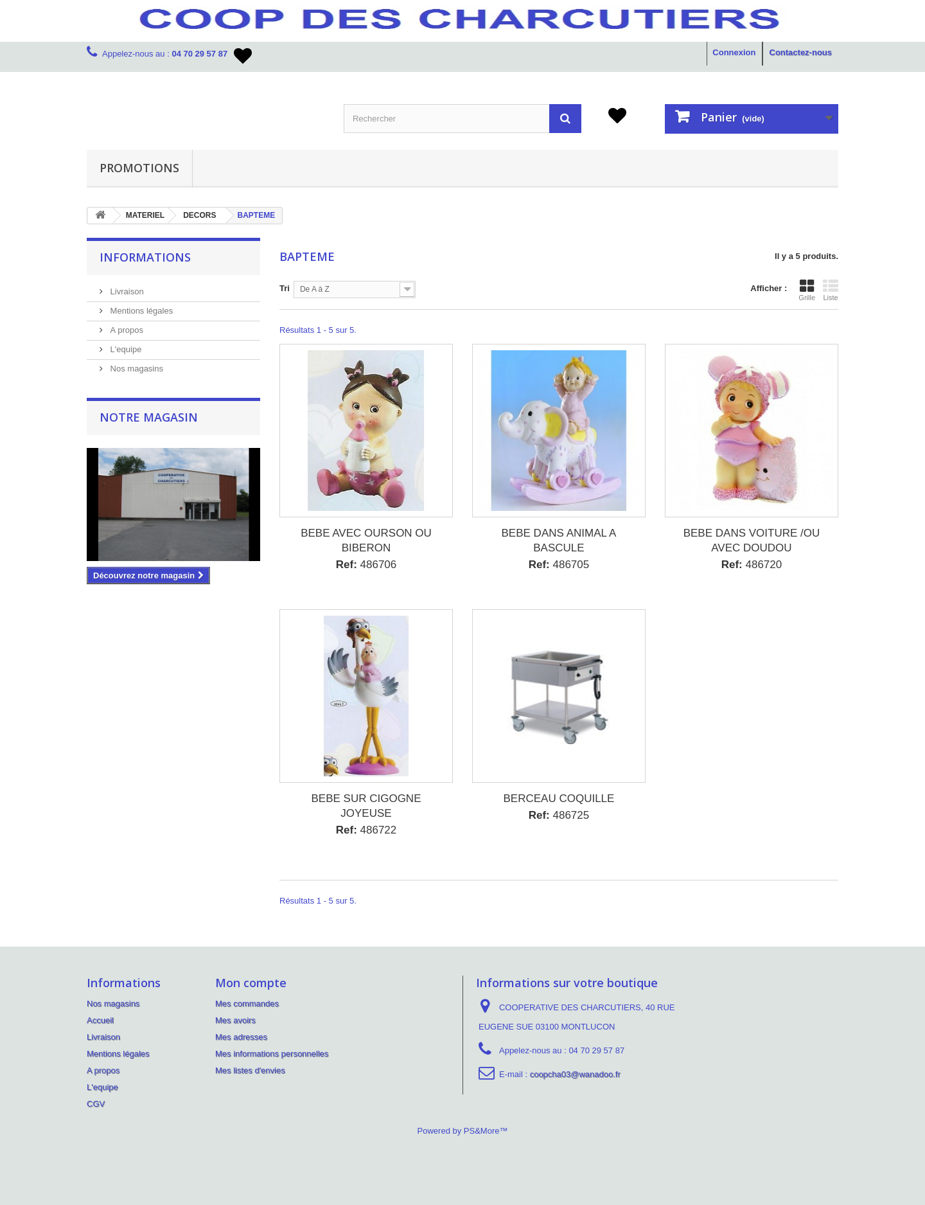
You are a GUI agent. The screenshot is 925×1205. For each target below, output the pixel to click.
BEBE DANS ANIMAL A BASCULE (559, 540)
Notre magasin (149, 417)
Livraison (126, 291)
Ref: (346, 564)
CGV (96, 1104)
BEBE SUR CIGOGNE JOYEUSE (366, 805)
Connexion (733, 52)
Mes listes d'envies (250, 1070)
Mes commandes (247, 1003)
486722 (366, 830)
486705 (559, 564)
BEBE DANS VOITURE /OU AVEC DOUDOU (751, 540)
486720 (751, 564)
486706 (366, 564)
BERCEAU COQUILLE (559, 798)
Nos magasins (135, 368)
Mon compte (250, 982)
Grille (806, 289)
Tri (284, 288)
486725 (559, 815)
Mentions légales (140, 311)
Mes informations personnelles (271, 1053)
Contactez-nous (801, 52)
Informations (145, 257)
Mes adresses (241, 1037)
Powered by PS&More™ (463, 1131)
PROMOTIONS (139, 167)
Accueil (100, 1020)
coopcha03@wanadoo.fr (575, 1074)
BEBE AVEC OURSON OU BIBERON (366, 540)
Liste (830, 289)
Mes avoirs (235, 1020)
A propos (125, 330)
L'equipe (124, 349)
